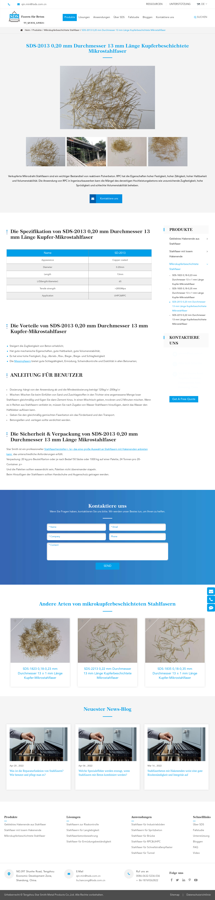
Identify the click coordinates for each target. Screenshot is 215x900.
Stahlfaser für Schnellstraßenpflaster (152, 847)
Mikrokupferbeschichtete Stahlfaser (61, 30)
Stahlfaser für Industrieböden (148, 824)
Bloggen (147, 17)
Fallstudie (133, 17)
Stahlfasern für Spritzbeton (146, 830)
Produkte (69, 17)
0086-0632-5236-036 (148, 876)
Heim (27, 30)
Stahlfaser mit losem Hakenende (189, 254)
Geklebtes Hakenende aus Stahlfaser (189, 241)
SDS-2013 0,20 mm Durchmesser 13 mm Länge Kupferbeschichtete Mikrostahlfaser (124, 30)
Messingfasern (22, 361)
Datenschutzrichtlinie (199, 895)
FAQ (195, 847)
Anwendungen (101, 17)
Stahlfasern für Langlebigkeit (82, 830)
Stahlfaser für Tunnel (143, 853)
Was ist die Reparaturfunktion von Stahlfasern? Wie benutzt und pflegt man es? (36, 773)
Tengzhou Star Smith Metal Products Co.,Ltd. (49, 895)
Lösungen (84, 17)
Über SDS (119, 17)
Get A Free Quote (183, 399)
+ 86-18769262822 (147, 880)
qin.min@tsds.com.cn (33, 4)
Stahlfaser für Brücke (143, 836)
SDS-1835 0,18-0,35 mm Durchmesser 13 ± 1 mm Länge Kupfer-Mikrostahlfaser (188, 293)
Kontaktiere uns (165, 17)
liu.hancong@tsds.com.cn (90, 880)
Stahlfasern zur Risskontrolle (82, 824)
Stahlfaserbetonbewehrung (82, 836)
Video (196, 853)
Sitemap (175, 895)
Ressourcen (154, 4)
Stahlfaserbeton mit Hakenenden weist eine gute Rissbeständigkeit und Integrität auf (175, 773)
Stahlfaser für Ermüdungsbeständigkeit (88, 842)
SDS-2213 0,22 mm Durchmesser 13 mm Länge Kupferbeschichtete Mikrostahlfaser (189, 319)
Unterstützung (179, 4)
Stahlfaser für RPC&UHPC (146, 842)
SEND (107, 566)
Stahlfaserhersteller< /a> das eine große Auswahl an (74, 449)
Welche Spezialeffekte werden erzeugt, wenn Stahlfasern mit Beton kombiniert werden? (104, 773)
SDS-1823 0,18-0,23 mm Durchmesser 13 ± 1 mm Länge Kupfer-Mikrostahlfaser (188, 279)
